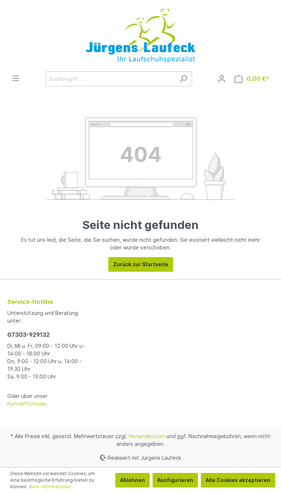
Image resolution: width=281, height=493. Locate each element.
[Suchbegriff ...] (110, 78)
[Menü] (15, 78)
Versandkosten (146, 436)
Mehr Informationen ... (52, 486)
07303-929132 (28, 334)
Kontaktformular (26, 403)
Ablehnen (132, 480)
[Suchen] (183, 78)
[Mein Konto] (221, 79)
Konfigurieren (175, 480)
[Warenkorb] (252, 79)
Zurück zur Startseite (140, 264)
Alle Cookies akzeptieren (238, 480)
